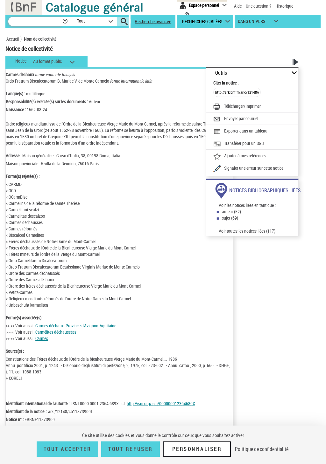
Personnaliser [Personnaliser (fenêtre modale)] (197, 449)
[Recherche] (35, 21)
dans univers (251, 22)
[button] (65, 21)
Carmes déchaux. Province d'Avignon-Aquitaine (75, 326)
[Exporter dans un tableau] (240, 131)
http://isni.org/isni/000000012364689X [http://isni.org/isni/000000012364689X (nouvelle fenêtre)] (161, 403)
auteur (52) (231, 211)
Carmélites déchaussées (55, 332)
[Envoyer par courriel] (235, 119)
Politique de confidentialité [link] (261, 449)
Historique (284, 6)
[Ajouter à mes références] (239, 156)
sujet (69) (230, 218)
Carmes (41, 338)
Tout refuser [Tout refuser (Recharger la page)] (130, 449)
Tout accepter (67, 449)
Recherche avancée (153, 21)
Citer (225, 83)
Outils (221, 73)
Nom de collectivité (40, 39)
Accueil (12, 39)
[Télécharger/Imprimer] (237, 107)
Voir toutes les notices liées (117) (247, 231)
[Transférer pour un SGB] (238, 144)
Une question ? (258, 6)
